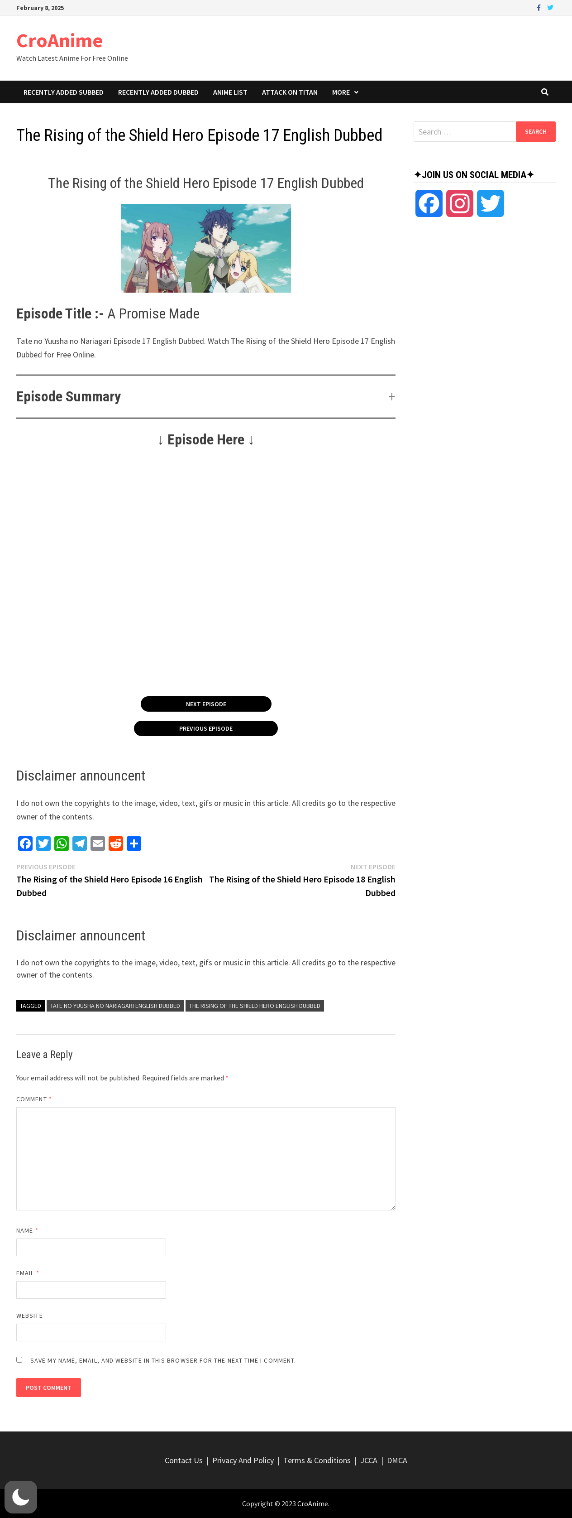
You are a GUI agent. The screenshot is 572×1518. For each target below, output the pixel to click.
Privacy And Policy (243, 1460)
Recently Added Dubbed (158, 91)
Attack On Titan (290, 91)
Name (27, 1230)
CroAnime (59, 40)
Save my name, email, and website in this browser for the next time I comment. (163, 1360)
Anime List (230, 91)
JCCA (368, 1460)
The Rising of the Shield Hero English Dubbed (254, 1006)
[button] (206, 396)
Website (29, 1315)
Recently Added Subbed (64, 91)
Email (27, 1273)
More (341, 91)
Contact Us (184, 1460)
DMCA (397, 1460)
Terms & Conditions (317, 1460)
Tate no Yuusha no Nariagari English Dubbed (115, 1006)
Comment (34, 1099)
